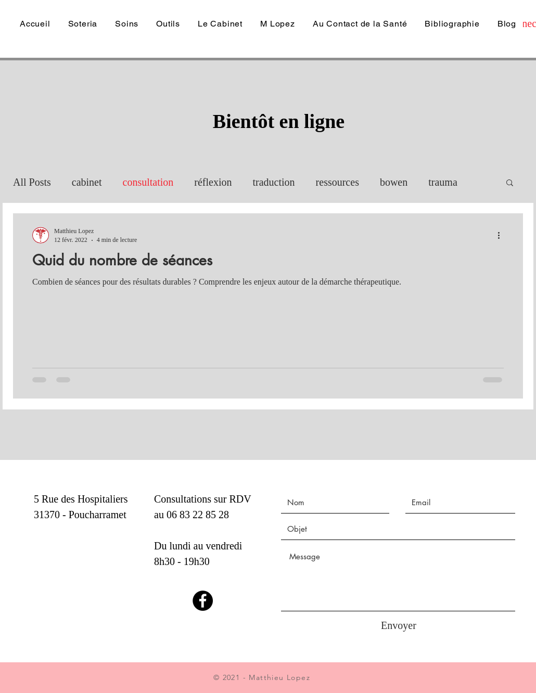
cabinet (87, 182)
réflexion (213, 182)
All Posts (32, 182)
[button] (510, 183)
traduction (274, 182)
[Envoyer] (399, 625)
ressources (337, 182)
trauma (442, 182)
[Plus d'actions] (502, 235)
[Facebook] (203, 601)
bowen (393, 182)
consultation (148, 182)
